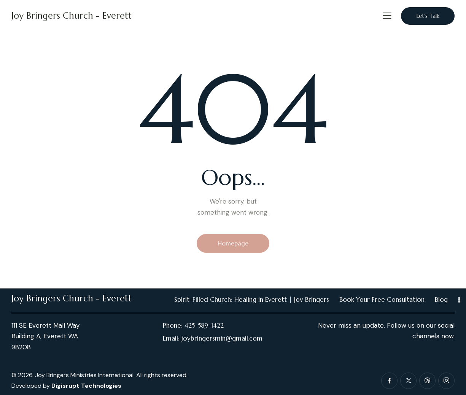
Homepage (233, 243)
